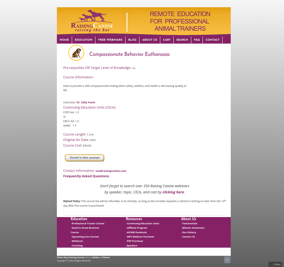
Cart (167, 40)
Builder (96, 257)
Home (64, 40)
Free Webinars (110, 40)
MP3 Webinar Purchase (140, 236)
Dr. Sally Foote (86, 102)
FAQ (197, 40)
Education (83, 40)
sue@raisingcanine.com (111, 171)
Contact (213, 40)
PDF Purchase (135, 241)
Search (182, 40)
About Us (149, 40)
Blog (132, 40)
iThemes (106, 257)
